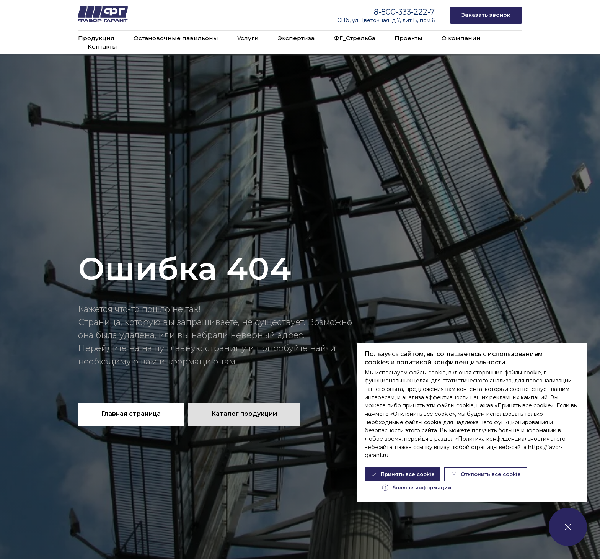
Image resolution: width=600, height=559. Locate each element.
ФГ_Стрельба (354, 38)
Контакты (102, 46)
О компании (461, 38)
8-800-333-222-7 (404, 11)
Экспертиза (296, 38)
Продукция (96, 38)
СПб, (344, 20)
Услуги (248, 38)
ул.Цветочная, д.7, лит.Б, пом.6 (393, 20)
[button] (486, 15)
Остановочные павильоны (176, 38)
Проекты (408, 38)
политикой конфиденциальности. (451, 362)
